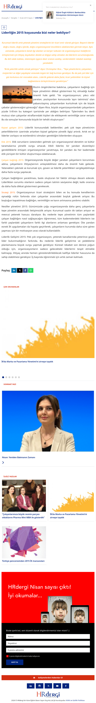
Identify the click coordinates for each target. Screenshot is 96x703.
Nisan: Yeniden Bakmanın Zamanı (18, 457)
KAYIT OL (14, 662)
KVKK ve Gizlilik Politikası (75, 701)
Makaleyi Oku (61, 18)
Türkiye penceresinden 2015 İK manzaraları (23, 561)
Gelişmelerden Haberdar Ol (48, 678)
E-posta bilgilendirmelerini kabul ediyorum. (24, 656)
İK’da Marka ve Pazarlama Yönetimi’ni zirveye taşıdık (27, 361)
